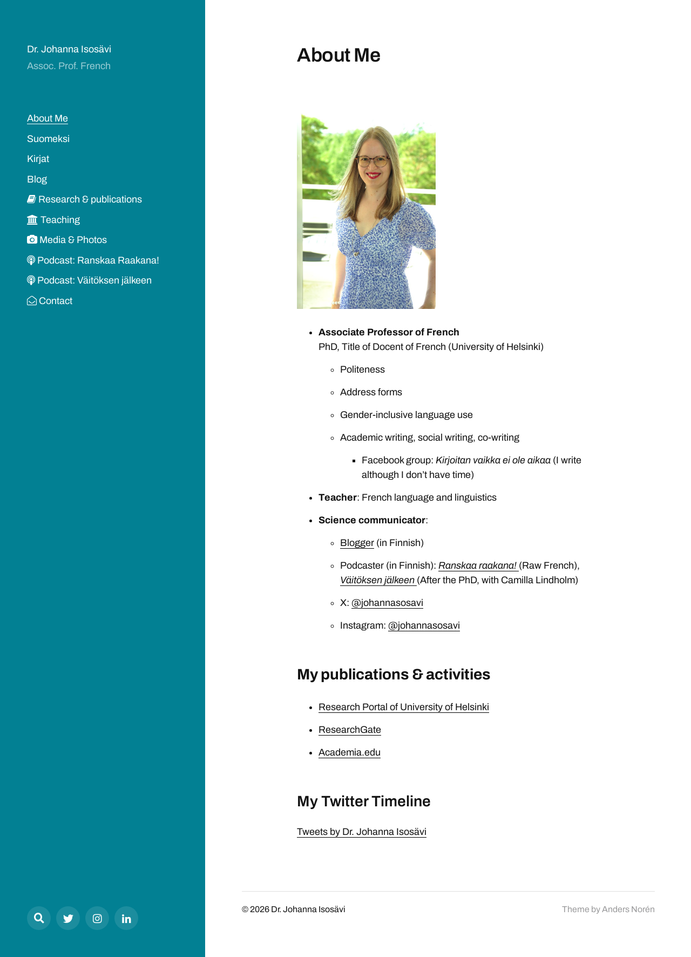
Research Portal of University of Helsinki (404, 707)
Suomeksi (48, 138)
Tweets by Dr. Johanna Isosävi (361, 831)
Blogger (357, 542)
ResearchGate (350, 729)
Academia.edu (350, 752)
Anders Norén (628, 909)
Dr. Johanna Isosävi (69, 49)
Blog (37, 179)
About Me (47, 118)
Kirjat (38, 158)
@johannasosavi (387, 602)
